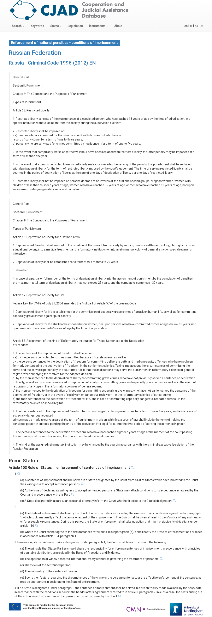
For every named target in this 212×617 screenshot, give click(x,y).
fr (191, 26)
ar (201, 26)
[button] (18, 26)
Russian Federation (35, 52)
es (196, 26)
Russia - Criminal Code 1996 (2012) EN (52, 63)
